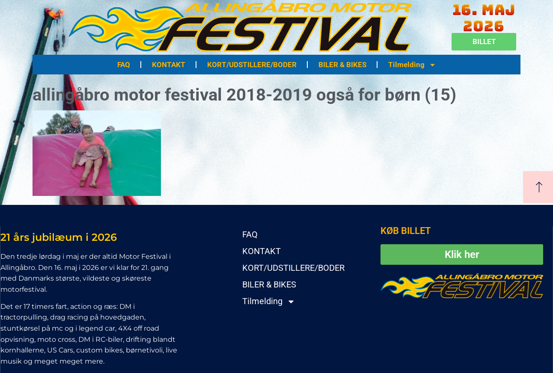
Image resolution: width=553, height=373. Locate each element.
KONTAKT (168, 64)
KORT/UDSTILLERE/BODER (252, 64)
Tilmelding (412, 65)
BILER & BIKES (342, 64)
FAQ (123, 64)
